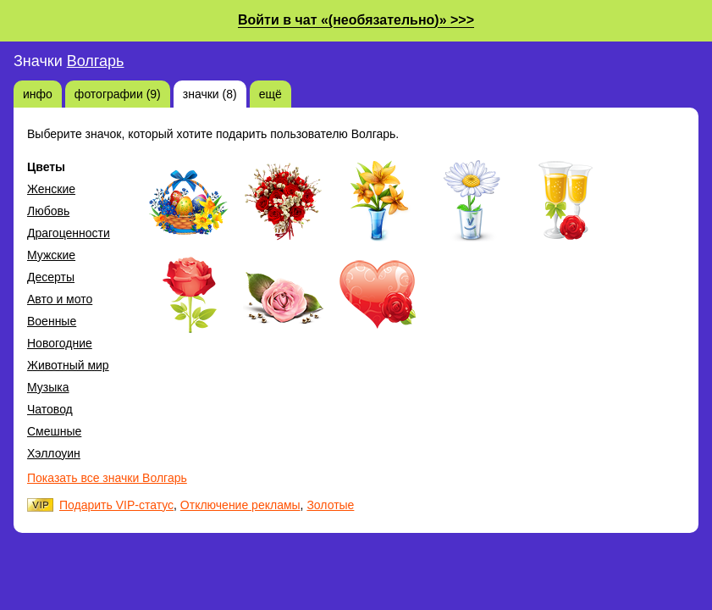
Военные (51, 321)
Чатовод (50, 409)
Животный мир (68, 365)
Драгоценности (68, 233)
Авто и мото (59, 299)
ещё (270, 94)
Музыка (48, 387)
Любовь (48, 211)
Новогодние (59, 343)
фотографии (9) (118, 94)
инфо (37, 94)
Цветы (46, 167)
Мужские (51, 255)
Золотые (330, 505)
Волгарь (95, 61)
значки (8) (210, 94)
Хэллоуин (53, 453)
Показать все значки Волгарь (107, 478)
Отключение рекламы (240, 505)
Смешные (54, 431)
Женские (51, 189)
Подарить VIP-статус (116, 505)
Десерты (51, 277)
